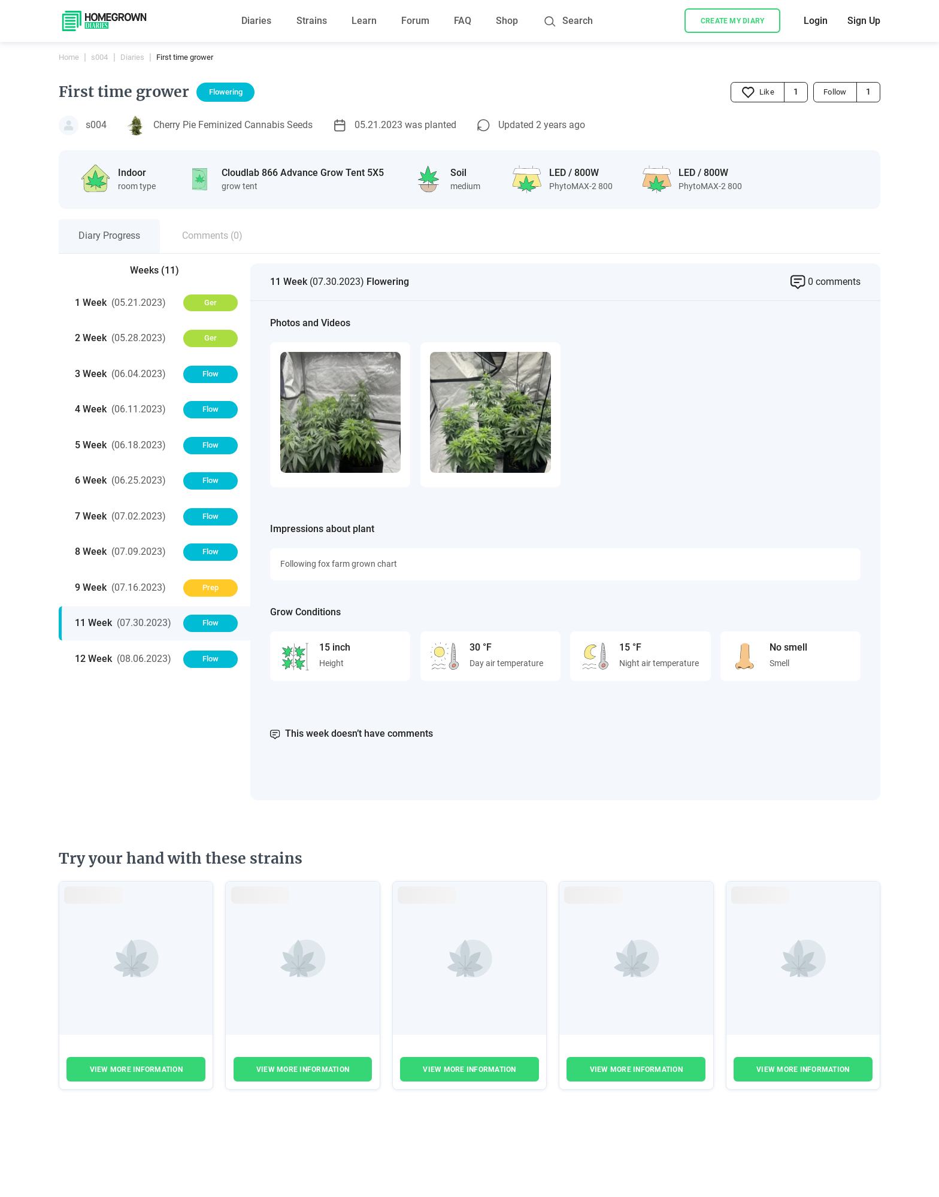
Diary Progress (109, 235)
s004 (99, 57)
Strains (311, 20)
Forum (415, 20)
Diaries (256, 20)
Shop (507, 20)
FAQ (462, 20)
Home (69, 57)
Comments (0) (212, 235)
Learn (364, 20)
